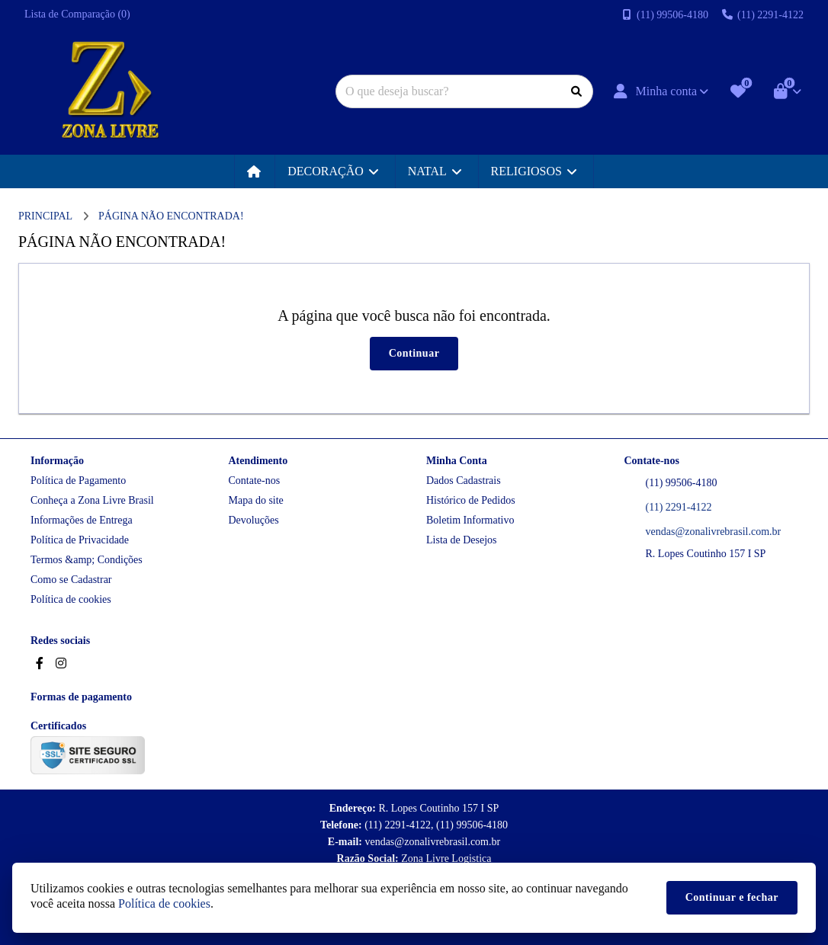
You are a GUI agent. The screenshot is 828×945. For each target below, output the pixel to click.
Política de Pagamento (78, 480)
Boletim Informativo (470, 520)
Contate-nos (255, 480)
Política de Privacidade (79, 540)
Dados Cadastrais (463, 480)
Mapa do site (256, 500)
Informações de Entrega (81, 520)
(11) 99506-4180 (681, 483)
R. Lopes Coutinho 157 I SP (706, 553)
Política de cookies (70, 599)
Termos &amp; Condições (86, 559)
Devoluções (254, 520)
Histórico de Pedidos (470, 500)
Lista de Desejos (461, 540)
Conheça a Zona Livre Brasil (92, 500)
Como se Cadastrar (71, 579)
